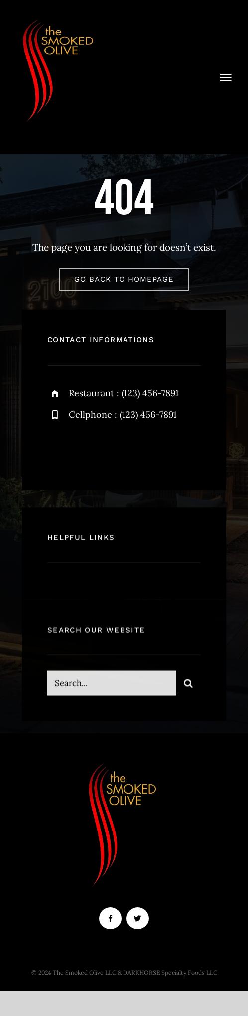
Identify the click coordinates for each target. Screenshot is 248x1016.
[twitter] (86, 449)
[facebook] (58, 449)
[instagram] (113, 449)
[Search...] (111, 686)
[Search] (188, 686)
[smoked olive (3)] (60, 19)
